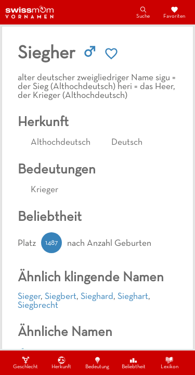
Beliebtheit (134, 362)
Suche (143, 12)
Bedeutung (97, 362)
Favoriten (174, 12)
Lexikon (169, 362)
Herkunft (61, 362)
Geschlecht (25, 362)
